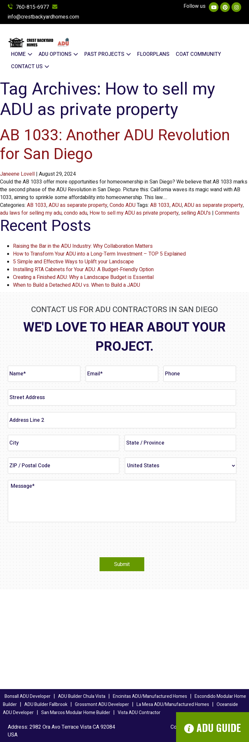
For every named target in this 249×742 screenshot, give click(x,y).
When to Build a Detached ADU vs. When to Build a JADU (76, 285)
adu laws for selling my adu (31, 213)
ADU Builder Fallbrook (45, 704)
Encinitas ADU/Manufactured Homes (150, 696)
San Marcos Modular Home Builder (75, 712)
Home (21, 54)
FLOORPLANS (153, 54)
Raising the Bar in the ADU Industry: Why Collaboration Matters (83, 246)
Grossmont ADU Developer (102, 704)
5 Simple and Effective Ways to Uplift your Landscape (73, 262)
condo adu (75, 213)
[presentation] (57, 539)
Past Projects (107, 54)
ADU (177, 205)
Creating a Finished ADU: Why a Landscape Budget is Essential (83, 277)
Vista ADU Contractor (139, 712)
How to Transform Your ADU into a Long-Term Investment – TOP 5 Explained (99, 254)
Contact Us (30, 66)
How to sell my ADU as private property (134, 213)
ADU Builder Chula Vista (81, 696)
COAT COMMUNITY (198, 54)
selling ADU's (196, 213)
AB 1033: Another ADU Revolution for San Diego (115, 145)
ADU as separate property (78, 205)
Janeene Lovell (17, 174)
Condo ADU (123, 205)
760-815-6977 (28, 7)
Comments (227, 213)
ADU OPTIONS (58, 54)
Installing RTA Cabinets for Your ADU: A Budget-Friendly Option (83, 269)
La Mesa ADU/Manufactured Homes (172, 704)
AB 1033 (36, 205)
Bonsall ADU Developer (28, 696)
